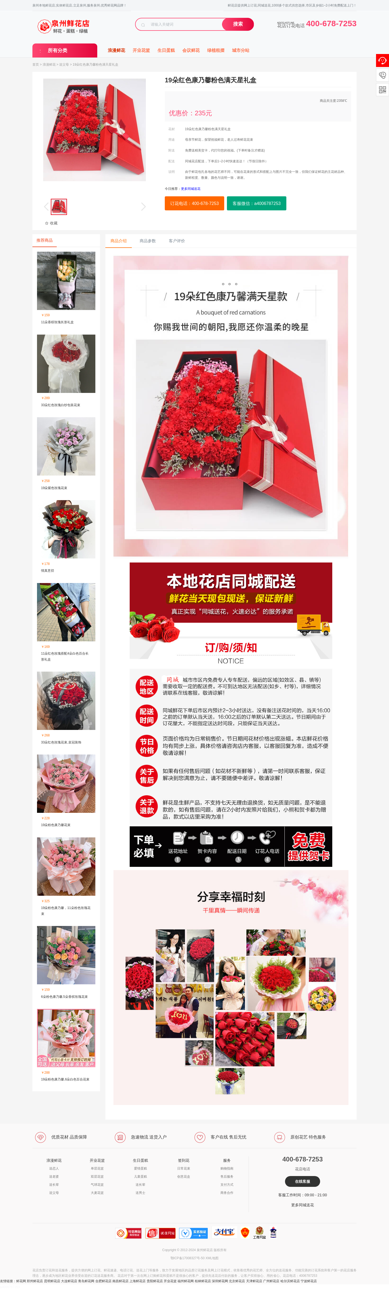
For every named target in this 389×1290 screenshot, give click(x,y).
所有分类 (57, 50)
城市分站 (240, 50)
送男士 (140, 1193)
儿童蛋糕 (140, 1176)
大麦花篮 (97, 1193)
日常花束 (183, 1168)
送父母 (64, 64)
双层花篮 (97, 1176)
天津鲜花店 (254, 1281)
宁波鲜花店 (309, 1281)
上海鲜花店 (137, 1281)
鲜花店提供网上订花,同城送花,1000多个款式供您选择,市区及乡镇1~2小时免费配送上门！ (292, 5)
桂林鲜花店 (203, 1281)
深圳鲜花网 (220, 1281)
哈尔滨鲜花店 (290, 1281)
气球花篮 (97, 1185)
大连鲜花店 (69, 1281)
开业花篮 (141, 50)
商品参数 (148, 240)
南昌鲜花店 (120, 1281)
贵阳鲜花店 (155, 1281)
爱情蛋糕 (140, 1168)
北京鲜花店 (237, 1281)
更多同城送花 (302, 1205)
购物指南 (226, 1168)
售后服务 (226, 1176)
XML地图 (212, 1258)
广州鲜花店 (271, 1281)
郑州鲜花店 (35, 1281)
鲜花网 (21, 1281)
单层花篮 (97, 1168)
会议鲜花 (191, 50)
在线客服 (302, 1181)
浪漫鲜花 (116, 50)
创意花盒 (183, 1176)
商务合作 (226, 1193)
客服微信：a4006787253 (257, 203)
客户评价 (177, 240)
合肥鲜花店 (103, 1281)
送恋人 (54, 1168)
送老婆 (54, 1176)
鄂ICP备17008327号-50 (187, 1258)
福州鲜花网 (185, 1281)
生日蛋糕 (166, 50)
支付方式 (226, 1185)
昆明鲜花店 (52, 1281)
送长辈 (54, 1185)
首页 (35, 64)
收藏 (51, 223)
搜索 (238, 24)
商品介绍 (118, 240)
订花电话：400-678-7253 (194, 203)
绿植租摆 (215, 50)
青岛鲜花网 (86, 1281)
